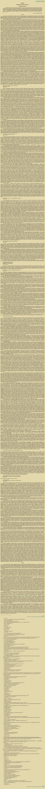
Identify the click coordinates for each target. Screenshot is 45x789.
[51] (39, 189)
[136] (37, 575)
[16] (30, 89)
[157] (38, 605)
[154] (12, 603)
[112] (17, 441)
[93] (13, 369)
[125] (15, 494)
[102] (7, 404)
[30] (36, 139)
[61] (14, 218)
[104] (19, 423)
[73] (26, 279)
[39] (36, 165)
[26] (14, 127)
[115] (16, 455)
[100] (37, 401)
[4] (36, 41)
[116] (16, 460)
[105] (37, 424)
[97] (32, 382)
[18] (34, 93)
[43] (36, 173)
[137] (3, 576)
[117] (32, 460)
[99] (24, 398)
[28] (38, 136)
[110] (41, 429)
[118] (26, 472)
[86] (29, 340)
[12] (35, 70)
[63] (42, 223)
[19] (10, 98)
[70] (31, 265)
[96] (9, 373)
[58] (20, 205)
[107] (33, 427)
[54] (5, 201)
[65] (43, 236)
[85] (30, 339)
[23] (24, 107)
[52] (30, 193)
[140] (42, 593)
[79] (34, 314)
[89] (16, 360)
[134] (18, 540)
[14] (24, 78)
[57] (26, 204)
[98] (38, 387)
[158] (12, 609)
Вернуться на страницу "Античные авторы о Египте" (39, 1)
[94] (4, 371)
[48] (14, 188)
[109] (15, 428)
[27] (20, 128)
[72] (25, 278)
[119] (43, 472)
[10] (16, 65)
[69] (20, 265)
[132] (43, 531)
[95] (42, 372)
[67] (32, 254)
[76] (40, 301)
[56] (14, 201)
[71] (13, 266)
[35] (16, 151)
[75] (30, 284)
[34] (16, 150)
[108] (43, 427)
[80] (39, 318)
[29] (41, 136)
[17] (31, 90)
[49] (15, 189)
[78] (24, 305)
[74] (34, 281)
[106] (24, 427)
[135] (3, 546)
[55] (9, 201)
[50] (25, 189)
